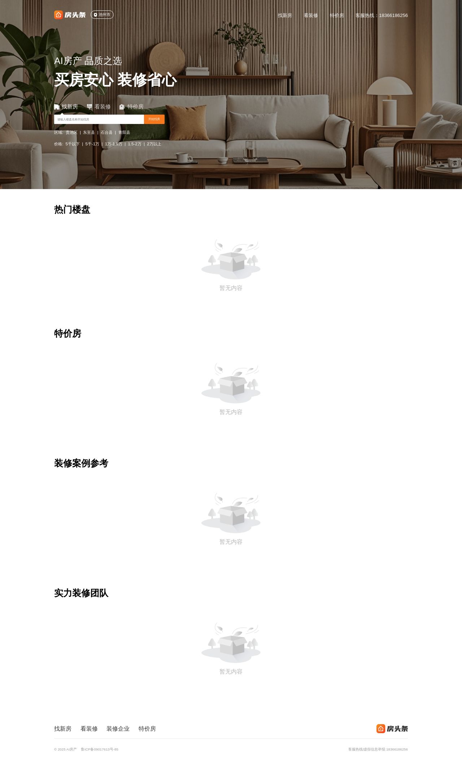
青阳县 (124, 141)
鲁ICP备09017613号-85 (99, 749)
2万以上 (154, 152)
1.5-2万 (134, 152)
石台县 (107, 141)
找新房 (285, 15)
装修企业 (118, 728)
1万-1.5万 (113, 152)
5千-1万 (93, 152)
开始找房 (223, 124)
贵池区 (72, 141)
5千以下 (73, 152)
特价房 (337, 15)
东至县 (89, 141)
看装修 (311, 15)
